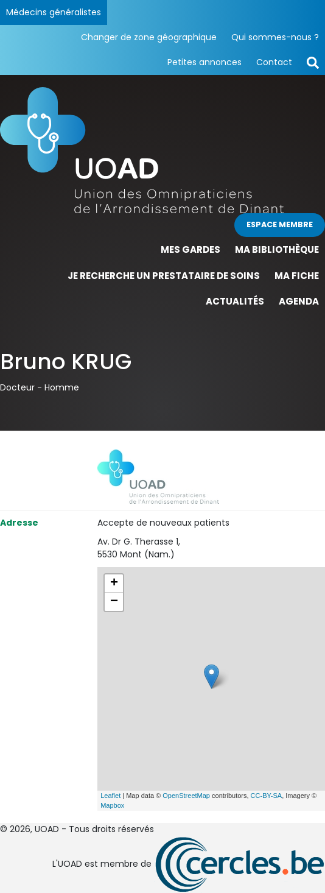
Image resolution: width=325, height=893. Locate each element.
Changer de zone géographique (149, 37)
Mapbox (112, 805)
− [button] (114, 602)
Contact (274, 62)
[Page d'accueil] (162, 150)
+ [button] (114, 583)
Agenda (299, 301)
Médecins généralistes (53, 12)
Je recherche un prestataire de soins (164, 275)
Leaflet (110, 795)
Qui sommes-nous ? (275, 37)
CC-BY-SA (266, 795)
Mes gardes (190, 249)
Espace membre (279, 224)
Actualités (235, 301)
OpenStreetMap (186, 795)
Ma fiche (296, 275)
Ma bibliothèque (277, 249)
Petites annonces (204, 62)
